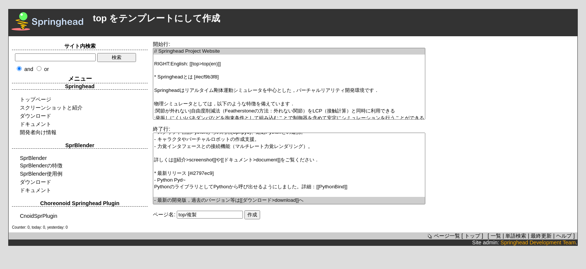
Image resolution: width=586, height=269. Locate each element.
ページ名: (164, 214)
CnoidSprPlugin (38, 216)
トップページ (35, 99)
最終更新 (541, 236)
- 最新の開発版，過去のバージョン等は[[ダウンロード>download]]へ (289, 200)
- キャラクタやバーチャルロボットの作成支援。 (289, 139)
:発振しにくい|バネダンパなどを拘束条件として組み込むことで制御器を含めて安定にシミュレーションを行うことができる (289, 118)
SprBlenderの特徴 (41, 165)
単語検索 (515, 236)
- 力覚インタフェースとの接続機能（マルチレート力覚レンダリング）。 (289, 146)
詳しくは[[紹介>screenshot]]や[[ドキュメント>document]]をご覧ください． (289, 160)
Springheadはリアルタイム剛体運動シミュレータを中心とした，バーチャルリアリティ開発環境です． (289, 90)
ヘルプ (564, 236)
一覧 (496, 236)
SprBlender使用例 (41, 174)
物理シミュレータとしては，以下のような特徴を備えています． (289, 104)
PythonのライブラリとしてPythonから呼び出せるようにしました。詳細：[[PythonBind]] (289, 187)
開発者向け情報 (38, 132)
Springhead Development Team (538, 242)
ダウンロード (35, 116)
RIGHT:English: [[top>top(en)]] (289, 64)
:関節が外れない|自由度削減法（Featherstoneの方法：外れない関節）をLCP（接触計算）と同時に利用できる (289, 111)
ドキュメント (35, 124)
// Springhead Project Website (289, 51)
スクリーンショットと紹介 (51, 108)
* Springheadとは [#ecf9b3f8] (289, 77)
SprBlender (33, 158)
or (46, 69)
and (28, 69)
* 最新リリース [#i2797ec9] (289, 173)
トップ (472, 236)
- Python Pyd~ (289, 180)
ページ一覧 (443, 236)
